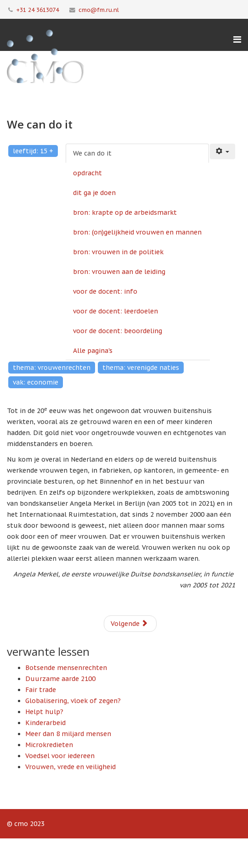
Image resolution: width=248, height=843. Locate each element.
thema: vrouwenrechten (51, 367)
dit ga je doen (94, 193)
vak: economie (35, 382)
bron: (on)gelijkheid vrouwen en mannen (137, 232)
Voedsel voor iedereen (60, 756)
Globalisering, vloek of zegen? (73, 701)
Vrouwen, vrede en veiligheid (70, 767)
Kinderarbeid (45, 723)
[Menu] (237, 39)
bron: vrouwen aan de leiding (119, 272)
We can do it (92, 153)
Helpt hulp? (44, 712)
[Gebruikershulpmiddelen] (223, 151)
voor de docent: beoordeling (117, 331)
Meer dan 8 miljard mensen (68, 734)
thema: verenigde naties (140, 367)
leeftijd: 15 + (33, 151)
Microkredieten (49, 745)
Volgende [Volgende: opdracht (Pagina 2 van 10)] (129, 624)
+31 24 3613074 (37, 9)
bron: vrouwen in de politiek (118, 252)
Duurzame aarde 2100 (60, 679)
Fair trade (40, 690)
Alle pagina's (93, 350)
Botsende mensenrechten (66, 668)
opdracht (87, 173)
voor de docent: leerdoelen (115, 311)
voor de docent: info (105, 291)
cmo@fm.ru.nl (99, 9)
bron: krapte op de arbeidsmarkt (125, 212)
